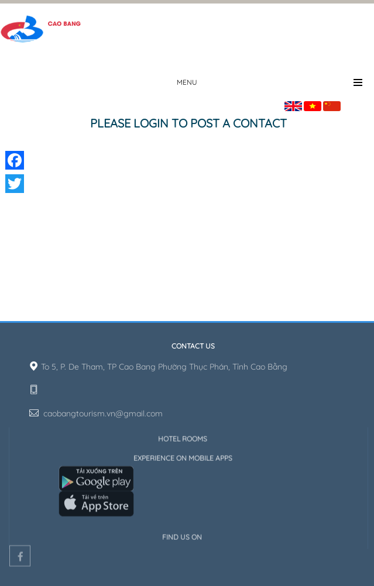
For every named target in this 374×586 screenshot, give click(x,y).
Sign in (361, 103)
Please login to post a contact (188, 123)
